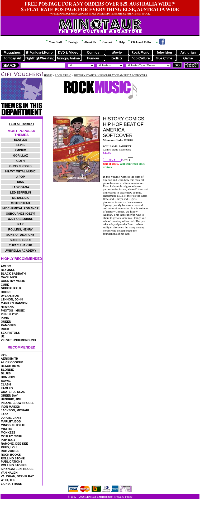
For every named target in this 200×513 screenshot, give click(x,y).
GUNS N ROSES (20, 166)
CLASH (6, 384)
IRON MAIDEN (10, 406)
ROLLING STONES (14, 465)
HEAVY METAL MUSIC (20, 171)
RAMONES (8, 325)
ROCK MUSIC (63, 75)
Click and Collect (140, 42)
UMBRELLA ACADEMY (20, 250)
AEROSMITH (9, 358)
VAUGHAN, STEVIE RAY (17, 476)
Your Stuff (53, 42)
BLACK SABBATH (13, 273)
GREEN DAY (9, 395)
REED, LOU (9, 447)
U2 (2, 336)
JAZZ (4, 414)
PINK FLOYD (9, 314)
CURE (5, 284)
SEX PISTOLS (10, 332)
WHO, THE (8, 480)
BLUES (6, 373)
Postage (71, 42)
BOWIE (6, 380)
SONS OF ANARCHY (20, 234)
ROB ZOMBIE (10, 451)
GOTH (20, 160)
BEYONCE (8, 269)
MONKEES (8, 432)
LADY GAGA (20, 187)
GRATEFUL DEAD (13, 391)
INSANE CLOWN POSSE (17, 402)
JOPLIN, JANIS (11, 417)
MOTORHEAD (20, 203)
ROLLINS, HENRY (20, 229)
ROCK (5, 329)
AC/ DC (6, 266)
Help (120, 42)
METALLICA (20, 197)
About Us (88, 42)
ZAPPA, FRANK (11, 483)
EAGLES (7, 388)
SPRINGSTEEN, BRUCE (17, 468)
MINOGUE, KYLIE (13, 425)
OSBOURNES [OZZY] (20, 213)
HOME (48, 75)
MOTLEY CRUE (11, 436)
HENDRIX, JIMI (11, 399)
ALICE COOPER (12, 362)
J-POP (20, 176)
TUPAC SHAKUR (20, 245)
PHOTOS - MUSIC (13, 310)
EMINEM (20, 150)
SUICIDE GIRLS (20, 240)
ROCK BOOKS (11, 454)
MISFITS (6, 428)
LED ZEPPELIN (20, 192)
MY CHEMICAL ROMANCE (20, 208)
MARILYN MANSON (14, 303)
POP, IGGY (8, 439)
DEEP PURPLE (11, 288)
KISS (20, 181)
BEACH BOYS (10, 366)
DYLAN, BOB (10, 295)
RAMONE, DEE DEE (14, 443)
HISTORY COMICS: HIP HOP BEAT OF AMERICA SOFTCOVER (110, 75)
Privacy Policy (123, 496)
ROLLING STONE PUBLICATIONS (13, 460)
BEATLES (20, 139)
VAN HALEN (9, 472)
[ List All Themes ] (21, 123)
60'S (4, 354)
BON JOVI (8, 377)
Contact (105, 42)
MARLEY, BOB (11, 421)
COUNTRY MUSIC (13, 281)
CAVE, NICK (9, 277)
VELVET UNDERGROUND (18, 340)
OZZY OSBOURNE (20, 218)
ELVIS (20, 145)
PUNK (5, 317)
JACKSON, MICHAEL (15, 410)
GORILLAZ (20, 155)
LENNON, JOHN (12, 299)
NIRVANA (7, 306)
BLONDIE (7, 369)
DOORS (6, 292)
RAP (20, 224)
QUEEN (6, 321)
